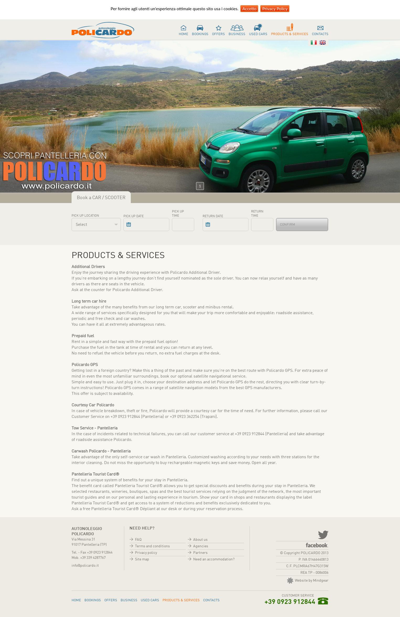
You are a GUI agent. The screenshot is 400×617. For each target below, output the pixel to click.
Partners (200, 553)
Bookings (200, 34)
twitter (322, 534)
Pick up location (85, 215)
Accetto (249, 8)
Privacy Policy (275, 8)
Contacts (320, 34)
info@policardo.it (85, 565)
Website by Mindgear (307, 580)
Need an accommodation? (214, 559)
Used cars (258, 34)
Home (183, 34)
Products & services (289, 34)
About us (200, 540)
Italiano (314, 42)
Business (237, 34)
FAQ (138, 540)
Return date (213, 216)
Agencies (200, 546)
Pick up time (178, 213)
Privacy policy (146, 553)
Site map (142, 559)
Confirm (287, 224)
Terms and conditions (152, 546)
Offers (218, 34)
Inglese (323, 42)
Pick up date (133, 216)
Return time (257, 213)
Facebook (317, 545)
